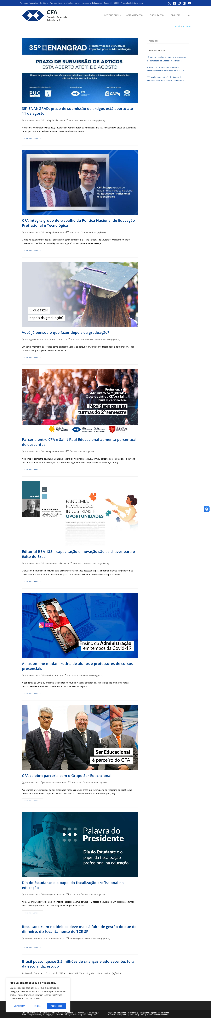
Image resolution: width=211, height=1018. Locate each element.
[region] (38, 995)
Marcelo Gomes (32, 938)
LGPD (116, 3)
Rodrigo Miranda (33, 339)
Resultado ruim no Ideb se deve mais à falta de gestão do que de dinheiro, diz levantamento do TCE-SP (79, 929)
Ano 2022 (75, 339)
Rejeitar (37, 1005)
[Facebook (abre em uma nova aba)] (174, 3)
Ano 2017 (73, 973)
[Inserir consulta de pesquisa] (168, 41)
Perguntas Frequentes (29, 3)
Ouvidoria (44, 3)
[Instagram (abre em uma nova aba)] (179, 3)
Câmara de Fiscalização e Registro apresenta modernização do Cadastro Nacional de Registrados (166, 59)
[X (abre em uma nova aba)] (169, 3)
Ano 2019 (74, 894)
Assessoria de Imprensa (92, 3)
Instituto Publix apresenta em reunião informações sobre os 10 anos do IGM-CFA (165, 69)
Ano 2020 (77, 563)
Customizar (19, 1005)
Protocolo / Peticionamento (132, 3)
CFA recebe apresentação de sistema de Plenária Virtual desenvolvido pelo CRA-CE (165, 79)
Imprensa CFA (32, 120)
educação (187, 26)
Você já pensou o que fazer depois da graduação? (65, 332)
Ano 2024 (73, 120)
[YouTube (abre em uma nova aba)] (189, 3)
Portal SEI (108, 3)
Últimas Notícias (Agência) (92, 120)
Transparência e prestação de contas (65, 3)
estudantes (87, 339)
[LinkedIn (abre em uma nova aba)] (184, 3)
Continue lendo (33, 139)
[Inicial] (177, 26)
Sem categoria (76, 938)
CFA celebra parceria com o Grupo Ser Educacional (66, 775)
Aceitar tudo (56, 1005)
